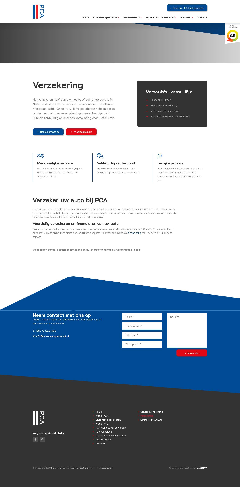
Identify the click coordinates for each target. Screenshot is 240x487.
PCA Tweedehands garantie (111, 435)
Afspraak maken (79, 131)
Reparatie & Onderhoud (159, 17)
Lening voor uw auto (151, 419)
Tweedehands (131, 17)
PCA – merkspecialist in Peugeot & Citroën (72, 467)
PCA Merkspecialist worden (111, 427)
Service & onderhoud (151, 411)
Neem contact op (48, 131)
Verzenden (195, 352)
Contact (202, 17)
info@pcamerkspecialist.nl (51, 336)
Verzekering (146, 415)
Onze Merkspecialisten (108, 419)
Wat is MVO (102, 423)
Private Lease (103, 439)
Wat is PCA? (102, 415)
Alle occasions (104, 431)
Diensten (185, 17)
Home (85, 17)
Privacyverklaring (104, 467)
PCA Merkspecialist (105, 17)
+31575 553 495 (44, 330)
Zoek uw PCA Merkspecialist (188, 8)
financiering (134, 232)
